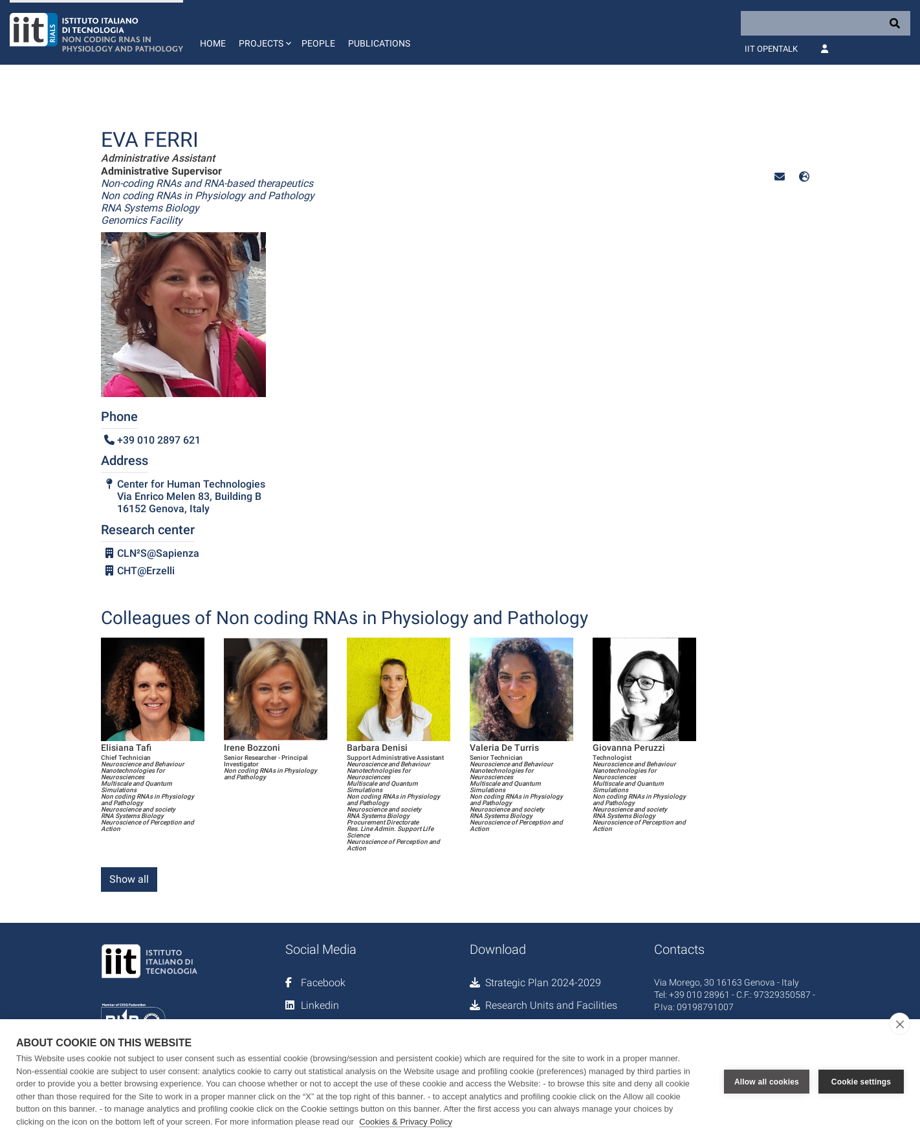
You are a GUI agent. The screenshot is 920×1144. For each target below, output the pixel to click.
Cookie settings (861, 1081)
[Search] (825, 23)
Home (213, 43)
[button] (263, 32)
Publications (379, 43)
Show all (129, 879)
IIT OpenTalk (771, 49)
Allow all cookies (766, 1081)
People (318, 43)
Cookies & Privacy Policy (405, 1122)
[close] (899, 1024)
